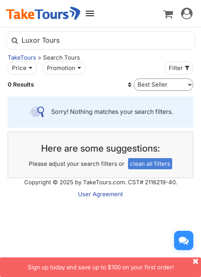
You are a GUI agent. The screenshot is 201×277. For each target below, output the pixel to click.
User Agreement (100, 194)
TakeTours (22, 57)
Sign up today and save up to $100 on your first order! (114, 264)
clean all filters (150, 163)
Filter (180, 68)
